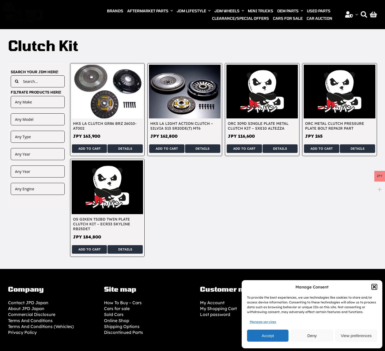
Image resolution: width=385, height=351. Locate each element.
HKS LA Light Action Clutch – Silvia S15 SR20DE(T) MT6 (181, 126)
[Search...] (38, 81)
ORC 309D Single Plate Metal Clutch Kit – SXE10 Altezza (258, 126)
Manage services (263, 322)
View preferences (356, 335)
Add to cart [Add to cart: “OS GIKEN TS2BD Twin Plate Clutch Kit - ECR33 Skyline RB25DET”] (89, 249)
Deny (312, 335)
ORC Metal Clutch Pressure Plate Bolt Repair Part (334, 126)
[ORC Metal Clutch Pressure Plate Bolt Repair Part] (339, 67)
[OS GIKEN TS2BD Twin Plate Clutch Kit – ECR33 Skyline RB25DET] (107, 163)
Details (125, 148)
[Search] (364, 14)
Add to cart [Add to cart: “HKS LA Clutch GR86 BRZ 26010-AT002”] (89, 148)
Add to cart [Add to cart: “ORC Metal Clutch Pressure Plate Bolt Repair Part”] (321, 148)
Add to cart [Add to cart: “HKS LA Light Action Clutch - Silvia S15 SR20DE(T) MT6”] (167, 148)
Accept (268, 335)
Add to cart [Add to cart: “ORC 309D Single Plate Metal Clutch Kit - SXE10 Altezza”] (244, 148)
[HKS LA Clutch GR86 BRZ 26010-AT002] (107, 67)
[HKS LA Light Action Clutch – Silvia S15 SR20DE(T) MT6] (185, 67)
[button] (374, 287)
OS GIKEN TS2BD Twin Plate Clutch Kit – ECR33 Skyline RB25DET (101, 224)
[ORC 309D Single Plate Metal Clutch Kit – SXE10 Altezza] (262, 67)
